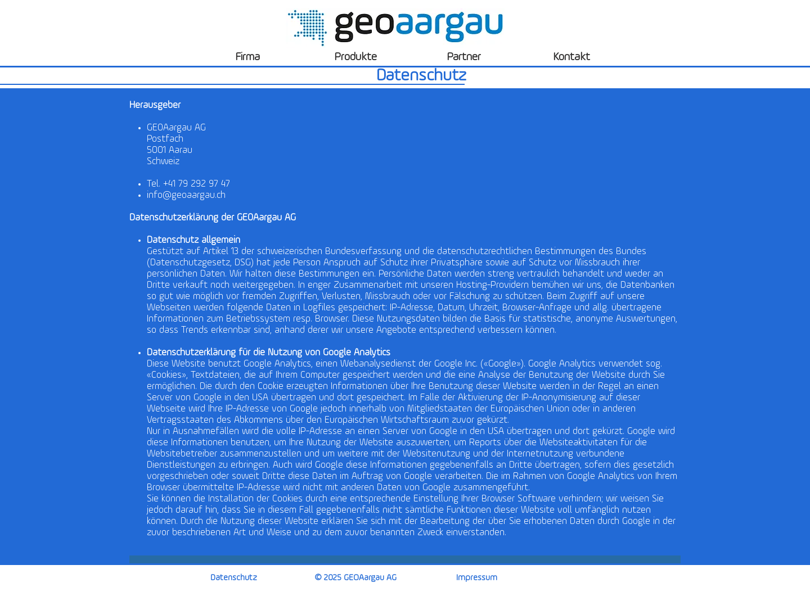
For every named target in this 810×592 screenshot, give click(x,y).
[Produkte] (356, 57)
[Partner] (464, 57)
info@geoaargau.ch (186, 195)
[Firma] (248, 57)
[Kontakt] (572, 57)
